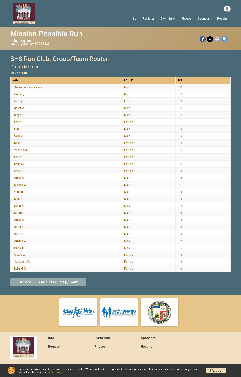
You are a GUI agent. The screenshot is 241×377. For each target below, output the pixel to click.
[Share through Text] (224, 39)
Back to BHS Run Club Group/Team (48, 282)
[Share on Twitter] (210, 39)
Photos (186, 19)
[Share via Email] (217, 39)
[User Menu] (227, 9)
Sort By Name (19, 73)
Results (222, 19)
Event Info (168, 19)
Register (148, 19)
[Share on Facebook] (203, 39)
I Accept (216, 370)
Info (133, 19)
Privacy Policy (55, 372)
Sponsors (204, 19)
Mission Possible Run (46, 33)
